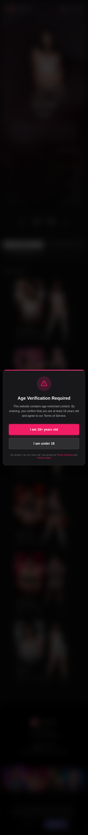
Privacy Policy (44, 458)
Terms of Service (65, 455)
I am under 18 (43, 443)
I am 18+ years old (44, 429)
